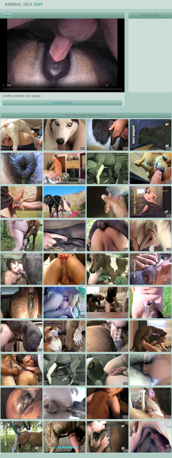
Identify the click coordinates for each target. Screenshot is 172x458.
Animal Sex (24, 4)
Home (7, 15)
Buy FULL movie (62, 102)
